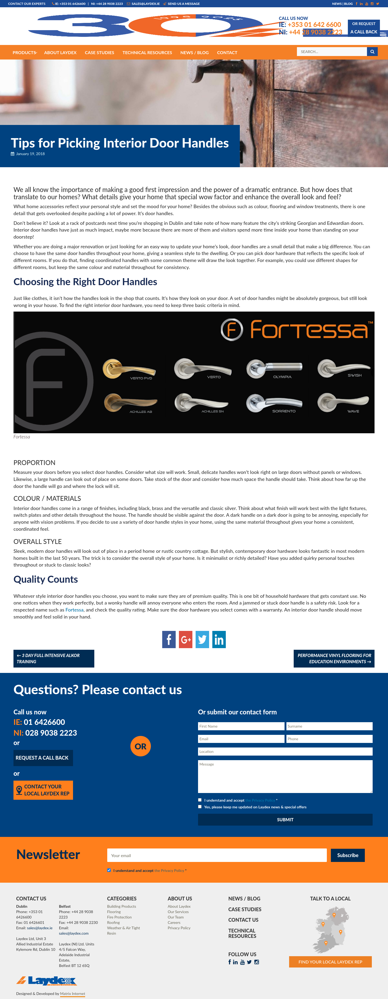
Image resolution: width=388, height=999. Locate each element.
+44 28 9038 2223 (310, 32)
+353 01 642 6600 (310, 24)
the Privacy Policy (260, 800)
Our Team (176, 917)
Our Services (178, 911)
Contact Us (243, 920)
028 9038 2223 (45, 732)
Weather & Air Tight (123, 927)
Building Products (121, 906)
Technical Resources (242, 933)
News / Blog (244, 899)
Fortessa (74, 610)
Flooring (114, 911)
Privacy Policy (179, 927)
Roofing (113, 922)
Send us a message (181, 4)
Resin (111, 933)
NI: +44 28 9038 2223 (107, 4)
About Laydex (179, 906)
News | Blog (342, 4)
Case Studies (245, 909)
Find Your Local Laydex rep (330, 961)
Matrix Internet (72, 993)
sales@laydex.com (74, 933)
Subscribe (347, 855)
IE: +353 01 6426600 (69, 4)
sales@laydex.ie (143, 4)
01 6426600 (39, 721)
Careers (174, 922)
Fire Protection (119, 917)
